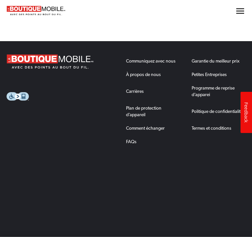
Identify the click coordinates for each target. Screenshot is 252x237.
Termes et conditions (211, 128)
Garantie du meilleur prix (216, 61)
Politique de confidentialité (217, 111)
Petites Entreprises (209, 74)
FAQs (131, 141)
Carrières (135, 91)
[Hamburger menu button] (240, 11)
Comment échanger (145, 128)
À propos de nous (143, 74)
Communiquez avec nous (151, 61)
